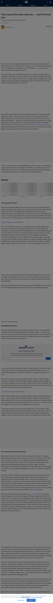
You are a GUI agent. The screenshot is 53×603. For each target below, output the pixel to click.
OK (31, 600)
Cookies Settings (20, 600)
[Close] (50, 596)
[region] (26, 598)
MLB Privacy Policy (26, 597)
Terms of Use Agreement (37, 597)
